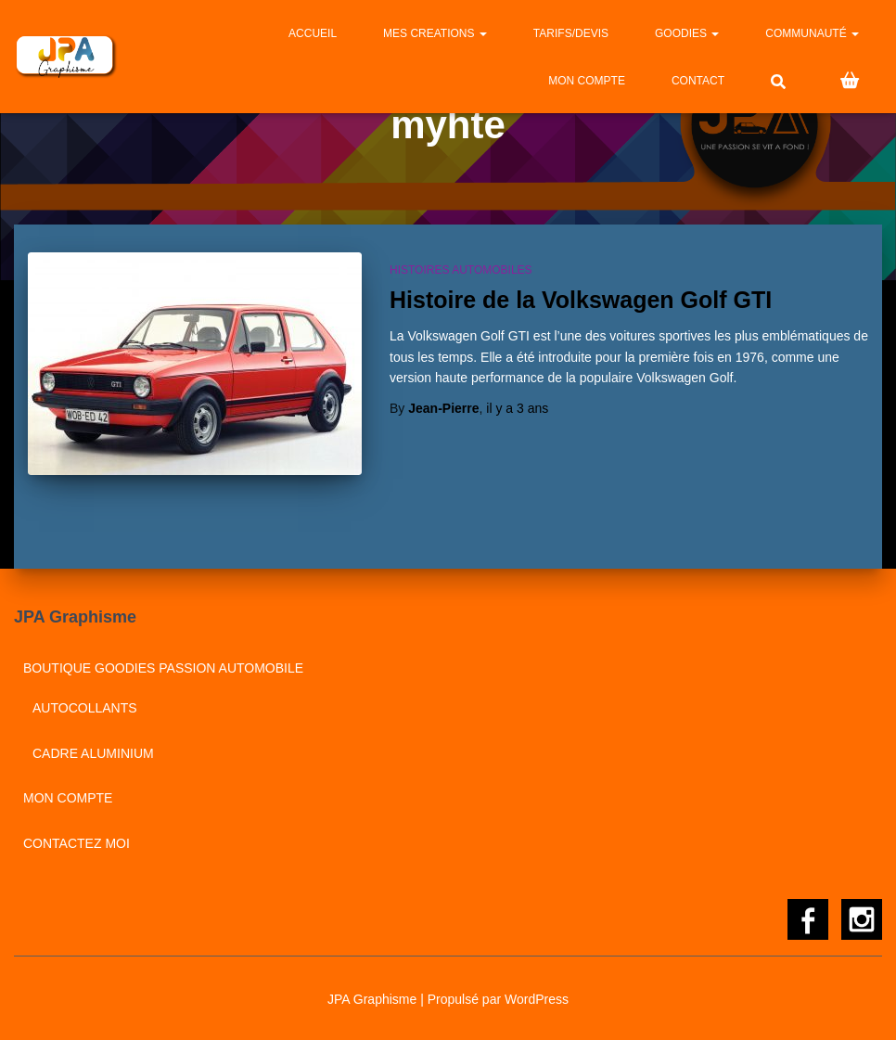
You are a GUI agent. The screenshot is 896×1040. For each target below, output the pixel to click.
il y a (517, 408)
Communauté (812, 33)
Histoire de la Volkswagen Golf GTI (581, 300)
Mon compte (586, 80)
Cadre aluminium (93, 753)
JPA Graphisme (371, 999)
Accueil (312, 33)
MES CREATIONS (435, 33)
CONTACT (698, 80)
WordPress (537, 999)
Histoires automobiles (461, 269)
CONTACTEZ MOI (76, 843)
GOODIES (687, 33)
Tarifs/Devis (570, 33)
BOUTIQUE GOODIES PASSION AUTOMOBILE (163, 668)
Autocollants (84, 707)
